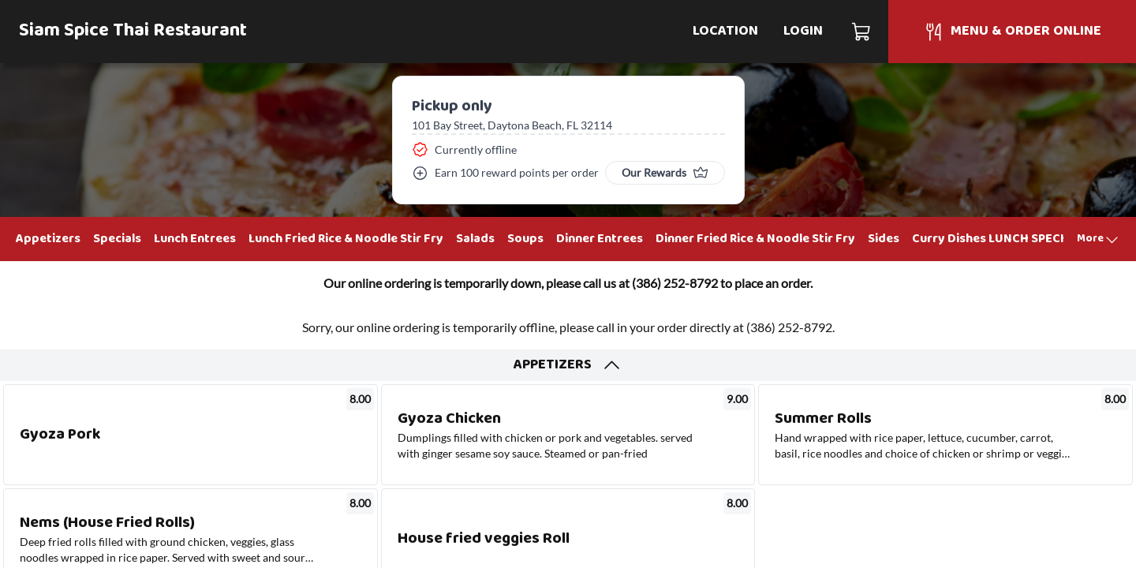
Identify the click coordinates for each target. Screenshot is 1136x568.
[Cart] (861, 31)
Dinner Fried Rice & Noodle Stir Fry (755, 239)
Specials (117, 239)
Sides (883, 239)
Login (803, 31)
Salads (475, 239)
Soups (525, 239)
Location (725, 31)
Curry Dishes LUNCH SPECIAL (995, 239)
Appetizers (48, 239)
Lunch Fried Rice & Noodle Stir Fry (345, 239)
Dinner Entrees (599, 239)
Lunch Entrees (195, 239)
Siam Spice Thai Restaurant (133, 31)
